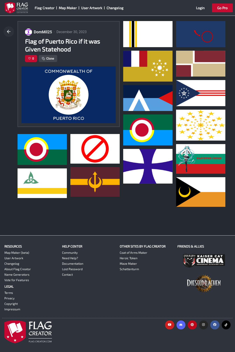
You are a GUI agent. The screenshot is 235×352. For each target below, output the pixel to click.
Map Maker (68, 8)
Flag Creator (44, 8)
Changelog (115, 8)
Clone (48, 58)
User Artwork (91, 8)
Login (200, 8)
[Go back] (9, 31)
